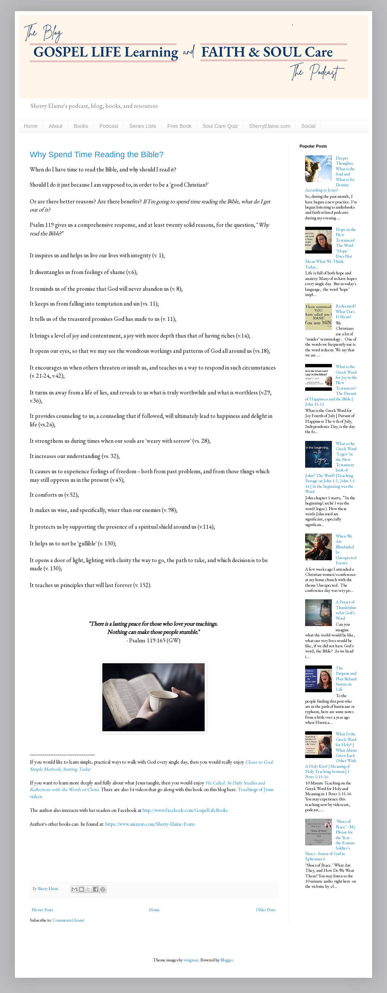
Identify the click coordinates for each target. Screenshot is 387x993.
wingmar (190, 960)
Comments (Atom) (68, 920)
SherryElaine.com (269, 126)
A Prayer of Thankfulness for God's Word (346, 610)
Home (31, 126)
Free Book (179, 126)
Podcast (108, 126)
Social (308, 126)
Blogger (226, 960)
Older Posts (265, 910)
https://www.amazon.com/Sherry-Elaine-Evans (149, 824)
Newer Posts (42, 910)
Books (81, 126)
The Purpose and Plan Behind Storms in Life (346, 679)
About (56, 126)
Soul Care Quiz (220, 126)
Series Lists (142, 126)
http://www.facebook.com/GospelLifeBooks (185, 810)
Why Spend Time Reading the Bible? (97, 154)
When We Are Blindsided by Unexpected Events (346, 549)
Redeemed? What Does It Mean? (346, 311)
